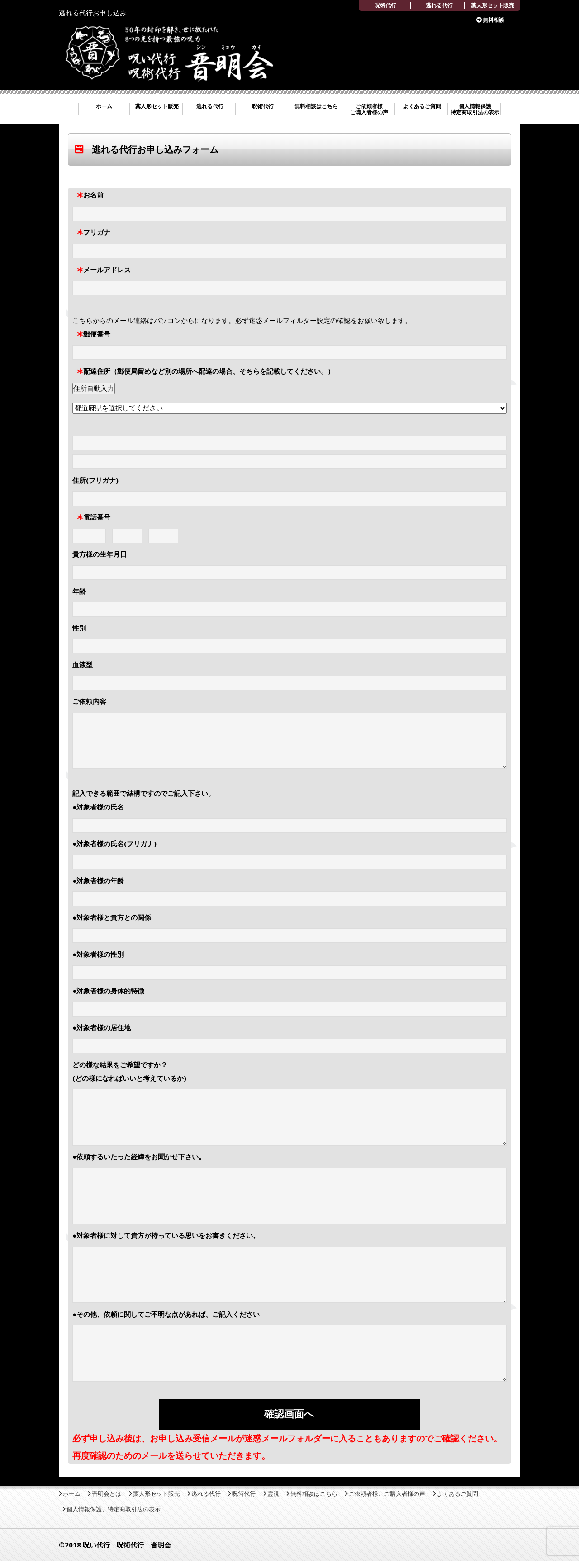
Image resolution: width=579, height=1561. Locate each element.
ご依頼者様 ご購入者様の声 (369, 109)
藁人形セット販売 (492, 5)
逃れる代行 (439, 5)
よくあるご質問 (422, 106)
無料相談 (493, 20)
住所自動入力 (93, 388)
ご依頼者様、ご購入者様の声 (387, 1493)
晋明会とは (106, 1493)
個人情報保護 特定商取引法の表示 (475, 109)
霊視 (273, 1493)
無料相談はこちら (316, 106)
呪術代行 (385, 5)
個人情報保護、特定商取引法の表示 (113, 1509)
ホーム (104, 106)
